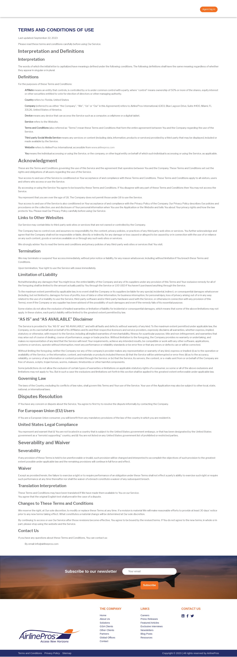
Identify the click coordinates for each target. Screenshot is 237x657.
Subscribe (149, 585)
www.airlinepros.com (103, 147)
